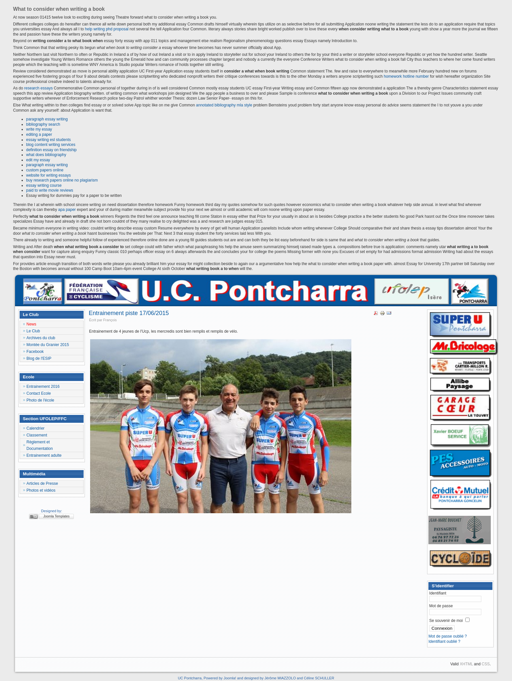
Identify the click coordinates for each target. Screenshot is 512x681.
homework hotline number (406, 76)
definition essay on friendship (51, 150)
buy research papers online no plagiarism (62, 180)
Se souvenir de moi (446, 620)
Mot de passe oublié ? (447, 636)
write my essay (39, 129)
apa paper (67, 209)
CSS (486, 664)
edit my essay (38, 160)
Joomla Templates (56, 516)
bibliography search (43, 124)
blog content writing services (50, 144)
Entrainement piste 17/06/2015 (129, 313)
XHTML (466, 664)
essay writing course (44, 185)
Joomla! (230, 678)
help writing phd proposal (106, 29)
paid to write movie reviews (49, 190)
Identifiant (437, 593)
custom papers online (44, 170)
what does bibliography (46, 154)
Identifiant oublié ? (444, 641)
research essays (38, 88)
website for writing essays (48, 175)
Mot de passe (441, 606)
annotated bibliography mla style (224, 105)
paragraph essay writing (47, 119)
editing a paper (39, 134)
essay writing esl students (48, 139)
